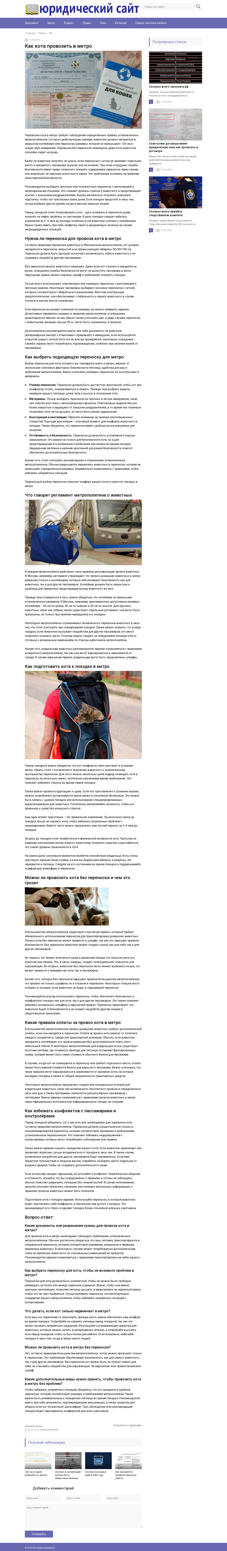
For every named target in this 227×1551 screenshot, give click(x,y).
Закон (51, 23)
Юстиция (120, 23)
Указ (103, 23)
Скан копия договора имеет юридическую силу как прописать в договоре (173, 147)
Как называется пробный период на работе (125, 1475)
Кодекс (69, 23)
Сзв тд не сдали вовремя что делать (36, 1473)
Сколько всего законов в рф (168, 86)
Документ (31, 23)
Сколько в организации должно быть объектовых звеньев (68, 1475)
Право (86, 23)
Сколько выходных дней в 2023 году (95, 1473)
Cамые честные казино (150, 23)
